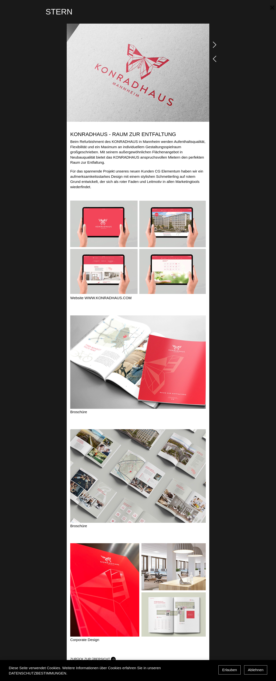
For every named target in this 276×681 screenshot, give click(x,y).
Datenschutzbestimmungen (37, 673)
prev (214, 58)
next (214, 44)
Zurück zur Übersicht (90, 659)
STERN (59, 11)
